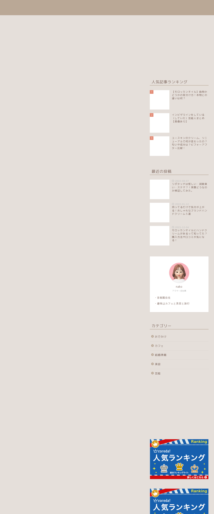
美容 (130, 5)
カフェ (186, 5)
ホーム (100, 5)
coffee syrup (11, 7)
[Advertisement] (178, 364)
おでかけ (147, 5)
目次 (116, 5)
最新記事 (22, 80)
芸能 (201, 5)
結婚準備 (167, 5)
